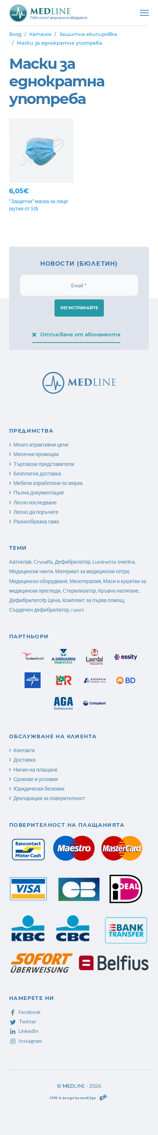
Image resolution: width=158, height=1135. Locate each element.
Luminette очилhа (114, 562)
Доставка (24, 760)
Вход (15, 34)
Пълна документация (39, 492)
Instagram (25, 1041)
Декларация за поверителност (49, 798)
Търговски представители (44, 464)
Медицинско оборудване (38, 581)
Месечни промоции (36, 454)
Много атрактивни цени (41, 444)
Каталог (40, 34)
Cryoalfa (43, 562)
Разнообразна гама (36, 521)
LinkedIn (23, 1031)
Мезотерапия (85, 581)
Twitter (22, 1021)
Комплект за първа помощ (93, 600)
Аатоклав (20, 562)
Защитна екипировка (88, 34)
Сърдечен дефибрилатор (39, 609)
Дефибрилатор (73, 562)
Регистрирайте (79, 307)
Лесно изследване (35, 502)
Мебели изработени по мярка (48, 483)
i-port (77, 609)
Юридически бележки (39, 788)
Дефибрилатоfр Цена (34, 600)
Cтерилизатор (79, 590)
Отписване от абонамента (76, 334)
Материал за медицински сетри (92, 571)
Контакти (24, 750)
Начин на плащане (35, 769)
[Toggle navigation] (144, 13)
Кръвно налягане (118, 590)
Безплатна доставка (37, 473)
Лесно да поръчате (36, 512)
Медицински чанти (31, 571)
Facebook (25, 1012)
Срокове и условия (36, 779)
